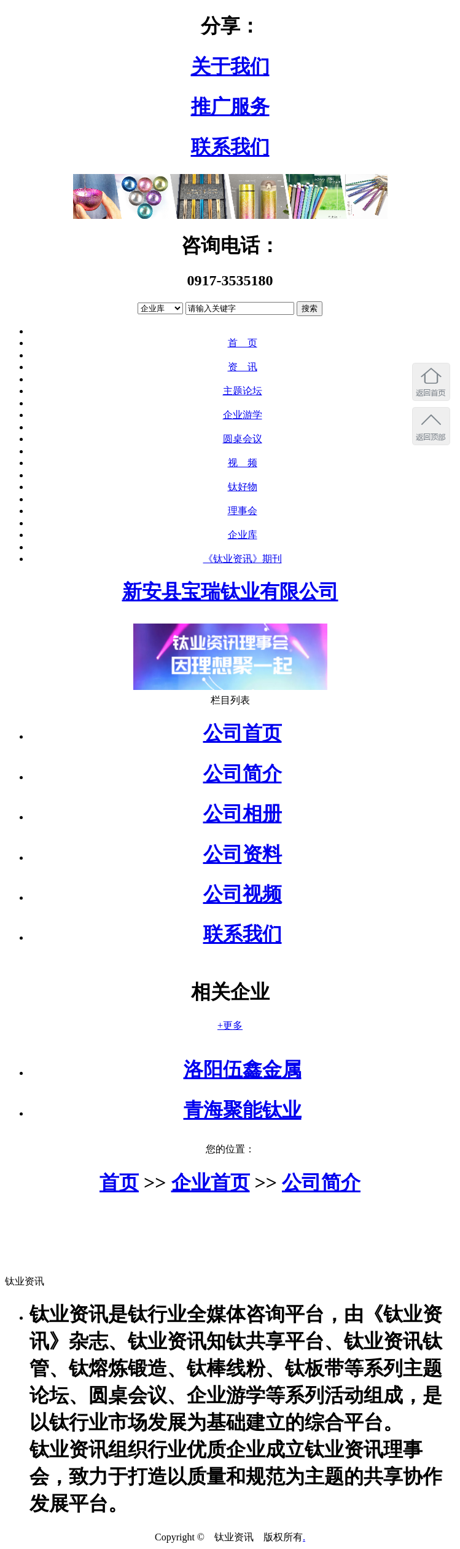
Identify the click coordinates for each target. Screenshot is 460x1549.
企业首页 (210, 1182)
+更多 (230, 1025)
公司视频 (242, 894)
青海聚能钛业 (243, 1110)
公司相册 (242, 813)
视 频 (242, 463)
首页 (119, 1182)
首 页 (242, 343)
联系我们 (230, 147)
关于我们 (230, 66)
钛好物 (242, 486)
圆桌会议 (242, 439)
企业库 (242, 534)
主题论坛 (242, 391)
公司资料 (242, 854)
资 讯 (242, 367)
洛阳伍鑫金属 (243, 1069)
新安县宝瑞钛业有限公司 (230, 591)
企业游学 (242, 415)
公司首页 (242, 733)
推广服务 (230, 106)
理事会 (242, 510)
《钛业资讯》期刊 (242, 558)
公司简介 (242, 774)
